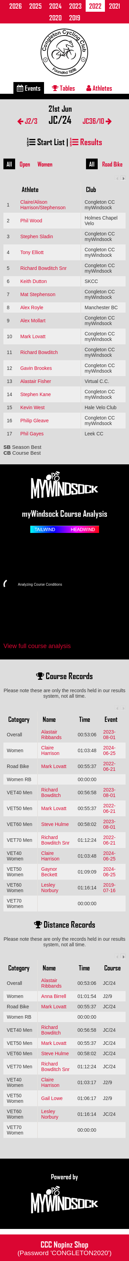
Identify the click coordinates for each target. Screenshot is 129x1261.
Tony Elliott (32, 252)
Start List (46, 141)
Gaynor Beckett (49, 871)
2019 (74, 17)
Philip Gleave (34, 420)
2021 (114, 6)
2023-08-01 (109, 734)
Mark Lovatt (32, 336)
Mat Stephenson (37, 294)
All (9, 164)
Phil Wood (31, 220)
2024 (55, 6)
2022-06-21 (109, 766)
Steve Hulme (55, 824)
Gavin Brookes (36, 368)
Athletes (99, 88)
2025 (35, 6)
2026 (15, 6)
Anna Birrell (53, 996)
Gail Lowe (52, 1098)
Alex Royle (31, 307)
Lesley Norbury (49, 887)
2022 (95, 6)
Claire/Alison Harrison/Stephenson (43, 204)
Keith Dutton (33, 281)
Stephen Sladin (36, 236)
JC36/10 (97, 121)
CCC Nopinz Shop (65, 1248)
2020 (55, 17)
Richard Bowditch (39, 352)
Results (86, 141)
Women (44, 164)
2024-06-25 (109, 750)
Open (25, 164)
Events (29, 88)
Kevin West (32, 407)
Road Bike (112, 164)
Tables (63, 88)
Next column (123, 178)
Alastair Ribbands (51, 734)
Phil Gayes (32, 433)
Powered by (64, 1193)
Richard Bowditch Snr (43, 268)
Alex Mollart (32, 320)
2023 (75, 6)
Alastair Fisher (35, 381)
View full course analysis (37, 646)
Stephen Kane (35, 394)
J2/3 (27, 121)
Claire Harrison (50, 750)
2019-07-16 (109, 887)
